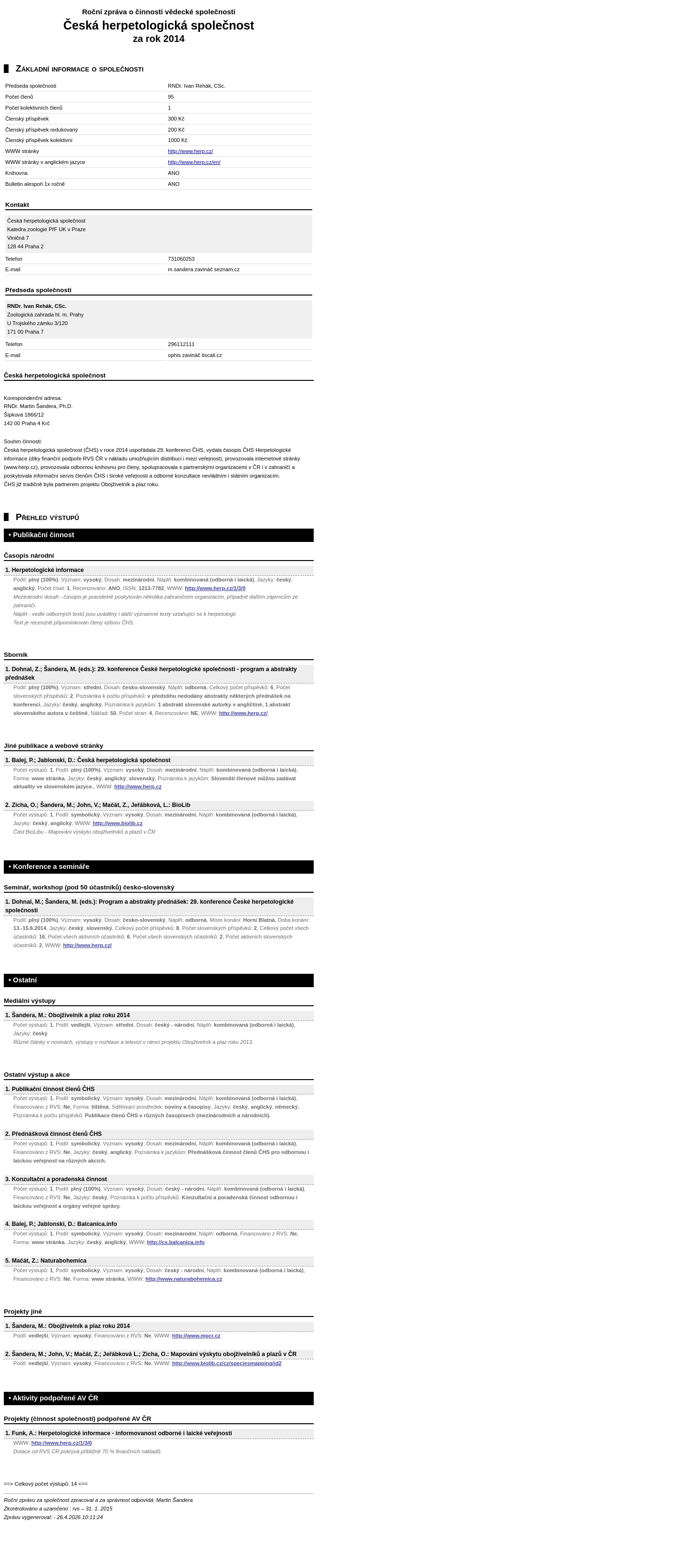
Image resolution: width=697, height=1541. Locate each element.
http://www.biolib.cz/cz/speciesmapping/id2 (227, 1363)
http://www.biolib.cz (117, 823)
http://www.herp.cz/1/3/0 (215, 588)
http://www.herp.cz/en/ (194, 162)
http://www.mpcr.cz (196, 1335)
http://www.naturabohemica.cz (183, 1279)
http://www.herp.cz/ (190, 151)
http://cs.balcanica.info (176, 1242)
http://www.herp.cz (138, 786)
